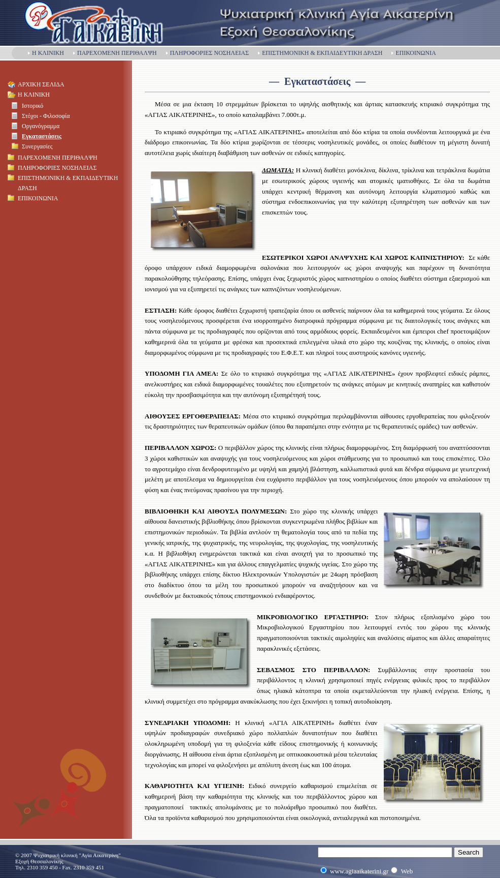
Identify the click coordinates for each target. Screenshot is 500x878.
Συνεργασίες (37, 146)
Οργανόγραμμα (40, 126)
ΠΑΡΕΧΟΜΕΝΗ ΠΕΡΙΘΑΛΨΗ (114, 52)
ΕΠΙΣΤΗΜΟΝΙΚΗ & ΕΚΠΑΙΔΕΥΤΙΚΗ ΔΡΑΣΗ (319, 52)
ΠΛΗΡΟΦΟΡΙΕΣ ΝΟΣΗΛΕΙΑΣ (207, 52)
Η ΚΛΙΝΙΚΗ (45, 52)
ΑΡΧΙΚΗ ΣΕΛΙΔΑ (41, 84)
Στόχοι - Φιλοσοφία (46, 115)
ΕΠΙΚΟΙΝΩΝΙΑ (413, 52)
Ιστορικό (32, 105)
